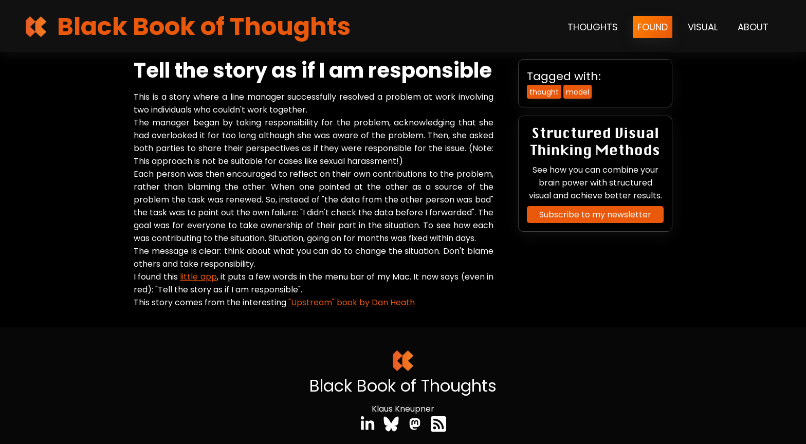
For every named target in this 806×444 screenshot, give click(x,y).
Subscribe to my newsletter (595, 214)
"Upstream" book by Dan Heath (351, 302)
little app (198, 277)
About (753, 27)
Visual (703, 27)
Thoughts (592, 27)
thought (544, 92)
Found (652, 27)
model (577, 92)
